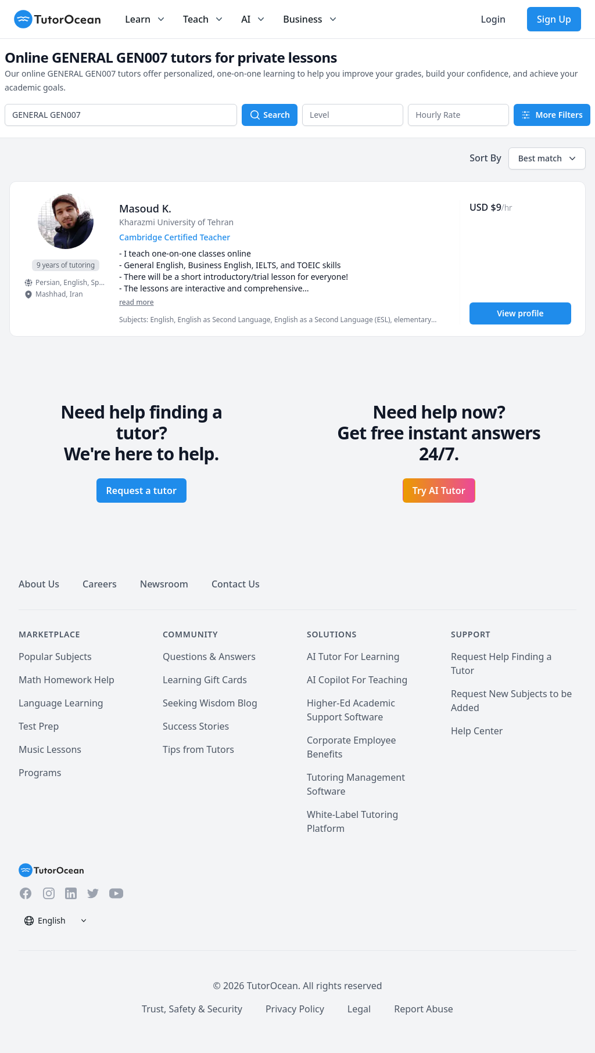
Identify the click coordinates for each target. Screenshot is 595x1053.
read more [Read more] (136, 302)
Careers (100, 584)
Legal (359, 1008)
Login (493, 19)
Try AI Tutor (439, 490)
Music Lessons (50, 749)
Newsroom (164, 584)
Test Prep (39, 726)
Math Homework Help (66, 679)
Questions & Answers (209, 656)
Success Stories (196, 726)
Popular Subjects (55, 656)
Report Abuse (423, 1008)
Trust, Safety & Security (192, 1008)
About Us (39, 584)
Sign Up (554, 19)
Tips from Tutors (198, 749)
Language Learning (61, 703)
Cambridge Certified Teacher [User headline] (174, 237)
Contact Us (236, 584)
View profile (520, 313)
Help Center (477, 730)
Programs (40, 772)
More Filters (552, 114)
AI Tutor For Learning (353, 656)
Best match (548, 158)
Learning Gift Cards (205, 679)
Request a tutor (141, 490)
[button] (352, 115)
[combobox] (121, 115)
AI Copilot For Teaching (357, 679)
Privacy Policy (295, 1008)
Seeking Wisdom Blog (210, 703)
